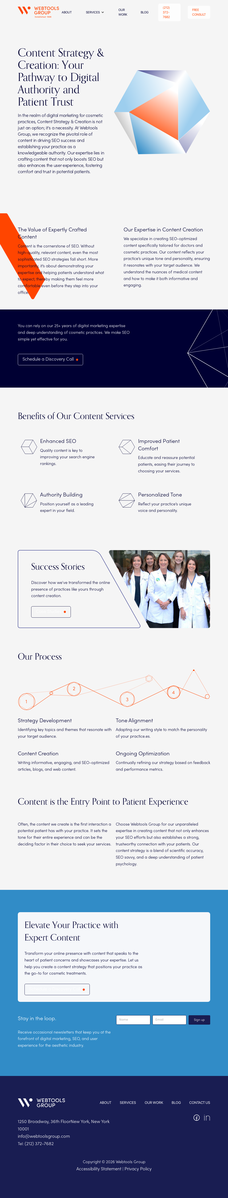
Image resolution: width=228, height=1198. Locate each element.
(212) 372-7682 (166, 12)
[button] (95, 12)
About (105, 1102)
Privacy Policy (138, 1169)
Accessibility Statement (98, 1169)
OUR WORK (154, 1102)
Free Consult (199, 12)
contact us (199, 1102)
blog (176, 1102)
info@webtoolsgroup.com (44, 1136)
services (128, 1102)
